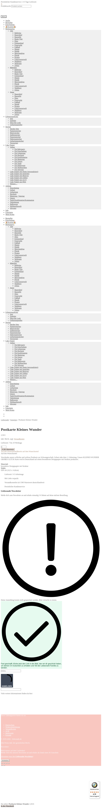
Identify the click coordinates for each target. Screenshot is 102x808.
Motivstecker (14, 133)
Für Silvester (19, 170)
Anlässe (8, 186)
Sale (7, 210)
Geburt (12, 190)
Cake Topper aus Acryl (18, 180)
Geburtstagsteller (16, 125)
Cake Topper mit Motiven (19, 176)
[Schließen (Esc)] (8, 763)
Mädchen (13, 68)
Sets (11, 119)
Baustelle (17, 37)
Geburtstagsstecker (17, 141)
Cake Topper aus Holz (18, 182)
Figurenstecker (15, 137)
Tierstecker (14, 143)
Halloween (14, 204)
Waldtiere (17, 61)
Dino (16, 41)
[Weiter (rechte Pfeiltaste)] (4, 765)
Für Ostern (18, 161)
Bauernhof (18, 35)
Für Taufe (17, 163)
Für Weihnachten (20, 168)
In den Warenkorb (8, 449)
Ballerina (17, 33)
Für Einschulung (20, 151)
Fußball (17, 47)
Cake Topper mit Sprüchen (19, 174)
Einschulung (9, 25)
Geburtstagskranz (11, 117)
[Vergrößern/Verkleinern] (2, 763)
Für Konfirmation (20, 157)
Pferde (16, 55)
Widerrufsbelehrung (12, 727)
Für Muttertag (19, 159)
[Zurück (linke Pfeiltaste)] (2, 765)
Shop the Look (15, 123)
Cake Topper (10, 145)
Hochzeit (13, 194)
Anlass (12, 147)
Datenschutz (9, 725)
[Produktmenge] (3, 447)
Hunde (16, 51)
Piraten (17, 57)
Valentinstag (14, 202)
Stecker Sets (14, 129)
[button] (20, 451)
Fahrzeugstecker (16, 139)
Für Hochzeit (19, 155)
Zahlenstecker (15, 135)
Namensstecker (15, 131)
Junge (12, 92)
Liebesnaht (5, 420)
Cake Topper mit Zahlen (18, 178)
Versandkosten (19, 439)
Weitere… (13, 184)
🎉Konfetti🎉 (10, 27)
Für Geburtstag (19, 153)
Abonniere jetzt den (17, 756)
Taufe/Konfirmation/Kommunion (22, 200)
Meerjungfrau (19, 53)
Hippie (16, 49)
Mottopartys (9, 225)
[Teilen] (6, 763)
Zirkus (16, 66)
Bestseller (9, 23)
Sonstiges (13, 420)
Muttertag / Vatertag (17, 196)
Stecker (8, 127)
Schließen (5, 760)
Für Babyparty (19, 149)
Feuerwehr (18, 45)
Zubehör (13, 121)
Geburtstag (14, 192)
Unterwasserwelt (20, 59)
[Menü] (98, 782)
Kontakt (8, 735)
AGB (7, 731)
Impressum (9, 733)
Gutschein (9, 212)
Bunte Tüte (18, 39)
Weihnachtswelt (15, 206)
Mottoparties (10, 29)
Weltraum (18, 63)
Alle (11, 31)
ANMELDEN (7, 680)
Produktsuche (6, 6)
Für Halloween (19, 165)
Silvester (13, 208)
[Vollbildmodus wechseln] (4, 763)
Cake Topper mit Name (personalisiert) (24, 172)
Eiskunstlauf (19, 43)
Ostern (12, 198)
